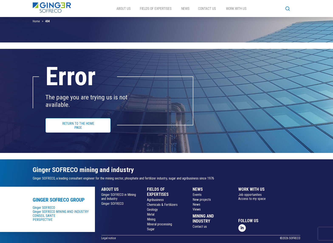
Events (197, 195)
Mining (151, 219)
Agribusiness (155, 200)
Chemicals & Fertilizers (162, 205)
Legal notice (108, 238)
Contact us (200, 227)
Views (197, 209)
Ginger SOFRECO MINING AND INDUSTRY (61, 212)
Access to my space (252, 199)
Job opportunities (250, 195)
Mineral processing (159, 224)
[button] (287, 8)
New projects (202, 200)
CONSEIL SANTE (44, 216)
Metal (150, 214)
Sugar (151, 229)
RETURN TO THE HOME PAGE (78, 126)
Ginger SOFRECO (44, 208)
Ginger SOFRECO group (59, 200)
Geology (152, 210)
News (196, 204)
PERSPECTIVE (42, 220)
